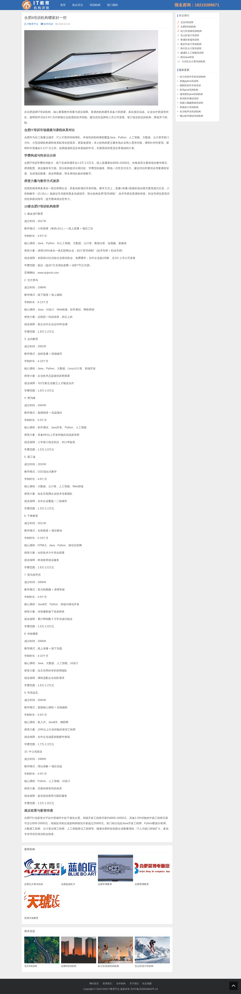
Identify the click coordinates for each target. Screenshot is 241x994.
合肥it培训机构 (188, 26)
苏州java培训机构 (189, 89)
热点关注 (77, 5)
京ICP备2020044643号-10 (144, 989)
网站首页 (94, 983)
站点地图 (147, 983)
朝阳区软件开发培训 (190, 85)
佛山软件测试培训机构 (191, 116)
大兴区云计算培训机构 (193, 61)
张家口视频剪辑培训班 (191, 102)
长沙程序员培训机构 (190, 111)
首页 (63, 5)
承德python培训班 (189, 81)
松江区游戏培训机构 (191, 31)
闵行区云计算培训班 (191, 48)
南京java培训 (187, 57)
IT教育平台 (31, 24)
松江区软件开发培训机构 (193, 76)
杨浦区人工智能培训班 (192, 52)
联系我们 (107, 983)
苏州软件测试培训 (189, 98)
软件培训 (47, 24)
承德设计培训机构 (189, 107)
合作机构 (121, 983)
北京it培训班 (187, 22)
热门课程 (112, 5)
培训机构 (95, 5)
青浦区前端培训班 (189, 39)
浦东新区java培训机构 (191, 94)
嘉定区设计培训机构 (191, 44)
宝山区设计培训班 (189, 35)
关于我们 (134, 983)
